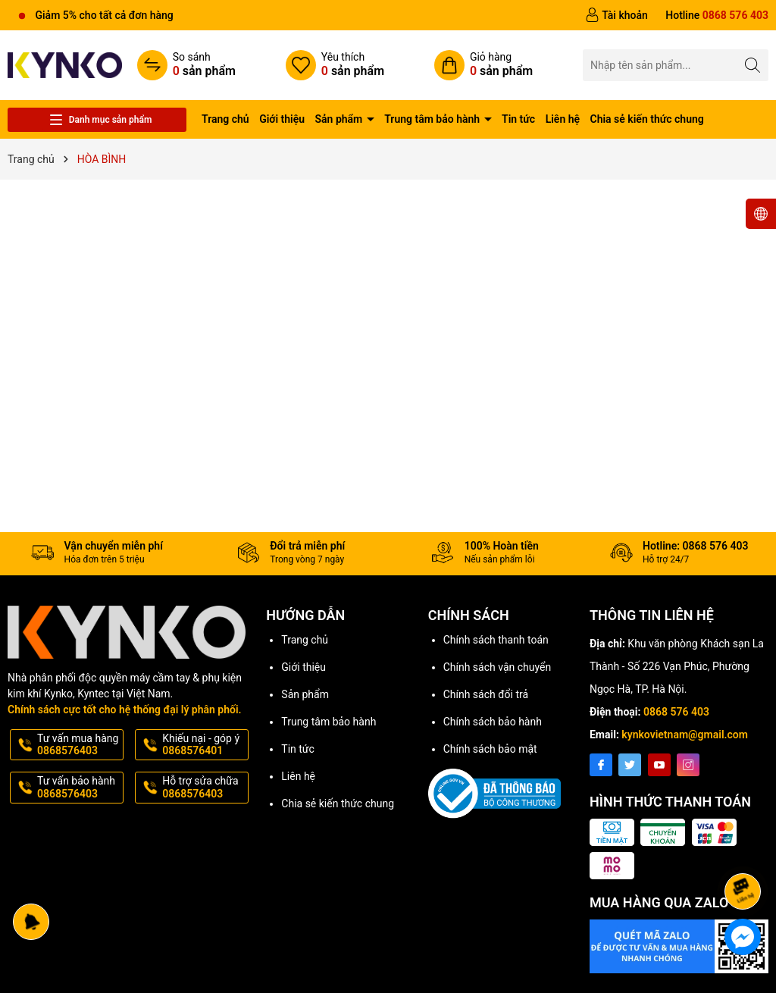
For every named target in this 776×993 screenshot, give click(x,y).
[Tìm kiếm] (753, 65)
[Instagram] (688, 764)
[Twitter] (629, 764)
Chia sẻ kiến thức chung (647, 119)
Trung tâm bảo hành (433, 119)
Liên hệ (563, 119)
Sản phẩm (340, 119)
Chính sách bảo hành (492, 722)
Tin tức (518, 119)
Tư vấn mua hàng (78, 745)
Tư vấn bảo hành (78, 787)
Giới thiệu (282, 119)
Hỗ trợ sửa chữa (204, 787)
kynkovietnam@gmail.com (684, 734)
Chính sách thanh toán (496, 640)
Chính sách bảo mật (490, 749)
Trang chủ (225, 119)
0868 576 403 (676, 712)
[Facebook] (601, 764)
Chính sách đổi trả (485, 694)
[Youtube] (659, 764)
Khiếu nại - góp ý (204, 745)
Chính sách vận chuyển (497, 667)
